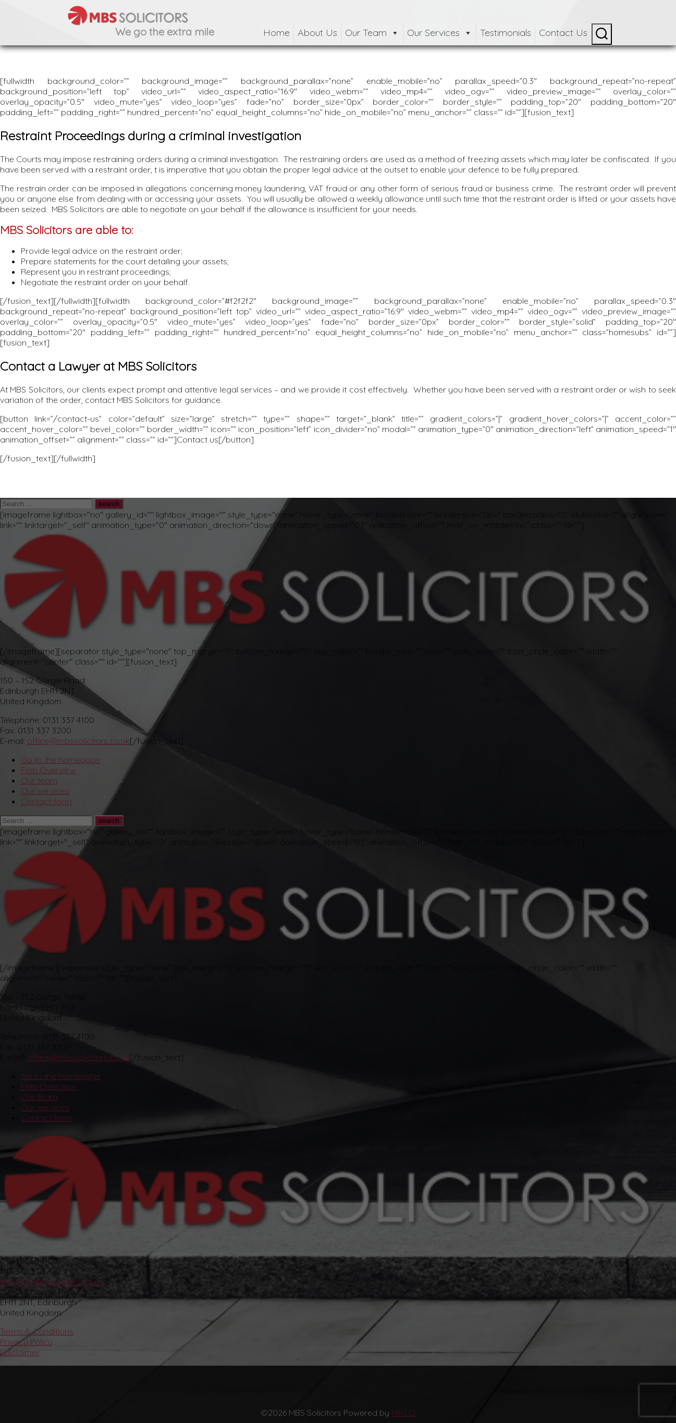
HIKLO (403, 1412)
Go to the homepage (61, 759)
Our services (45, 791)
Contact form (46, 801)
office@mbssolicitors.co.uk (78, 740)
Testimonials (505, 33)
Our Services (439, 33)
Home (276, 33)
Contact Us (563, 33)
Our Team (372, 33)
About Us (317, 33)
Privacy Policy (26, 1341)
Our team (39, 780)
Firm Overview (48, 770)
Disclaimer (20, 1352)
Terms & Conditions (36, 1331)
